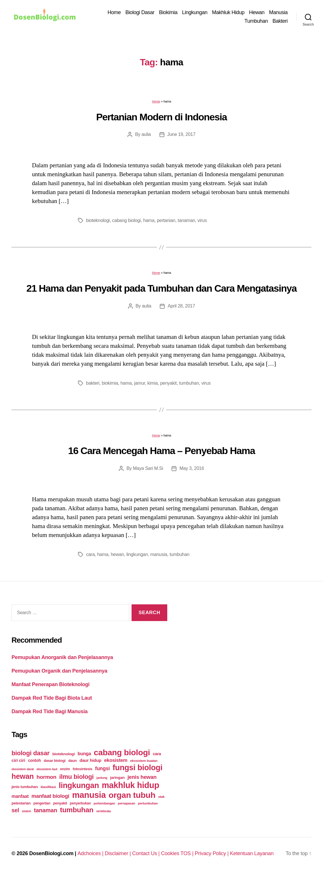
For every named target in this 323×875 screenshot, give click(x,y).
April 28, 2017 (181, 305)
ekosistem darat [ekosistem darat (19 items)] (23, 769)
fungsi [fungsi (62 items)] (102, 768)
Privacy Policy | (212, 853)
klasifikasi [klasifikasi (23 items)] (48, 787)
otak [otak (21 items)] (161, 796)
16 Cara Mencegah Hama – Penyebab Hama (161, 450)
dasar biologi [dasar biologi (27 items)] (55, 760)
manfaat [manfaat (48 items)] (20, 796)
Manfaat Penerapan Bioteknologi (51, 684)
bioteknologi (98, 220)
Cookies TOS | (178, 853)
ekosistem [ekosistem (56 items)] (116, 760)
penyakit (168, 383)
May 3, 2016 (191, 468)
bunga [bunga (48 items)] (84, 753)
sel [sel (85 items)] (15, 810)
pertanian (166, 220)
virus (202, 220)
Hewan (257, 12)
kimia (152, 383)
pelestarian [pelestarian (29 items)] (21, 803)
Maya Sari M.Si (148, 468)
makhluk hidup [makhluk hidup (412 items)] (130, 785)
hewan (117, 554)
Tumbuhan (256, 21)
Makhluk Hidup (228, 12)
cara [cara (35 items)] (157, 753)
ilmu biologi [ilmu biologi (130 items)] (76, 776)
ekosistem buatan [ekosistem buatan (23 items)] (143, 760)
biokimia (110, 383)
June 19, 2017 (181, 134)
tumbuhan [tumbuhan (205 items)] (76, 810)
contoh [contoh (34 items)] (34, 760)
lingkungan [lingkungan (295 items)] (79, 785)
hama (148, 220)
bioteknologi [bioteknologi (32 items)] (63, 754)
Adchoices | (91, 853)
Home (114, 12)
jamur (139, 383)
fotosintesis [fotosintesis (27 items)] (82, 769)
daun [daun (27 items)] (72, 760)
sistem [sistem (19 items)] (26, 811)
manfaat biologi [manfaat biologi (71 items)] (50, 796)
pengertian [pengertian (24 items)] (41, 803)
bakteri (92, 383)
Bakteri (280, 21)
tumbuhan (189, 383)
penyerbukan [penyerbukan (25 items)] (80, 803)
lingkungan (137, 554)
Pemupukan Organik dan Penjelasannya (59, 671)
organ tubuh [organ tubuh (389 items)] (132, 795)
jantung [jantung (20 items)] (101, 777)
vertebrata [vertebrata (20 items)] (103, 811)
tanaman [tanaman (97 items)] (45, 810)
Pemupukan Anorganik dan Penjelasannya (62, 657)
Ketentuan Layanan (252, 853)
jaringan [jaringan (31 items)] (117, 777)
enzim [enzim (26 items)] (65, 769)
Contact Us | (146, 853)
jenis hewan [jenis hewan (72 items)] (142, 777)
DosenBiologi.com (51, 853)
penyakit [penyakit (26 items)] (60, 803)
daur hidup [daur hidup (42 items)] (90, 760)
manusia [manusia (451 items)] (89, 795)
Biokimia (168, 12)
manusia (158, 554)
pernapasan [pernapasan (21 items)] (126, 803)
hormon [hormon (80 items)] (46, 777)
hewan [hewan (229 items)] (23, 776)
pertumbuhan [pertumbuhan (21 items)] (148, 803)
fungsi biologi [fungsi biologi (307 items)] (137, 767)
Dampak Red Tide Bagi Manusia (50, 711)
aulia (146, 134)
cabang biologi (126, 220)
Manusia (278, 12)
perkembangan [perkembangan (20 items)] (104, 803)
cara (90, 554)
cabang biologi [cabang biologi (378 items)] (122, 752)
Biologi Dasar (140, 12)
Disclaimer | (118, 853)
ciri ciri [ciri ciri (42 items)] (18, 760)
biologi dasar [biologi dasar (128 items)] (31, 753)
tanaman (186, 220)
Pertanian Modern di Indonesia (161, 116)
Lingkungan (194, 12)
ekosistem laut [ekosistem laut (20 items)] (47, 769)
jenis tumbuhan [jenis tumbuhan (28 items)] (25, 787)
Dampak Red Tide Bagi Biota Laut (52, 698)
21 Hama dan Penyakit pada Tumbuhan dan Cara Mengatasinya (161, 288)
